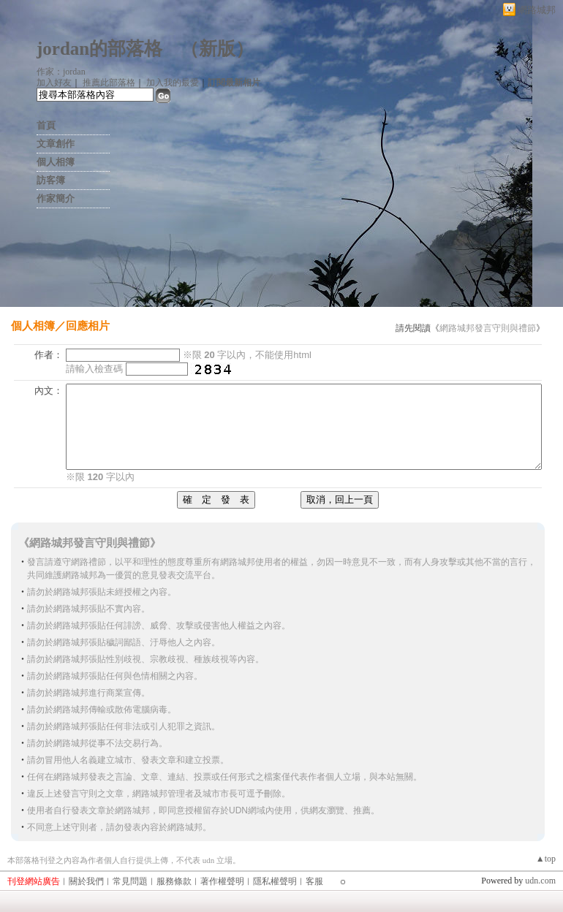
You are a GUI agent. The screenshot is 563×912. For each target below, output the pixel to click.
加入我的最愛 (172, 82)
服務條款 (174, 881)
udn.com (540, 880)
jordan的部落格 (99, 48)
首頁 (46, 125)
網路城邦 (537, 9)
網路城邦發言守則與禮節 (487, 328)
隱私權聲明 (275, 881)
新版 (217, 48)
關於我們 (86, 881)
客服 (314, 881)
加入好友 (54, 82)
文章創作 (56, 143)
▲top (546, 859)
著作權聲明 (222, 881)
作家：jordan (61, 71)
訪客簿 (51, 180)
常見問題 (130, 881)
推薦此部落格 (109, 82)
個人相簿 (56, 161)
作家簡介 (56, 198)
